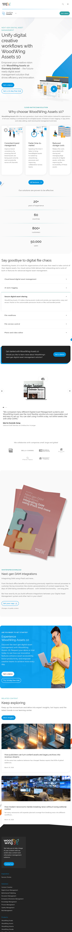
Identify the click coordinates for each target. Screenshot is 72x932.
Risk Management (7, 927)
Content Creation (7, 903)
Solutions (5, 900)
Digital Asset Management (10, 906)
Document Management (9, 912)
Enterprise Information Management (13, 915)
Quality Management (8, 924)
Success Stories (6, 893)
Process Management (8, 921)
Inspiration (5, 890)
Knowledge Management (9, 918)
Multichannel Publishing (9, 909)
